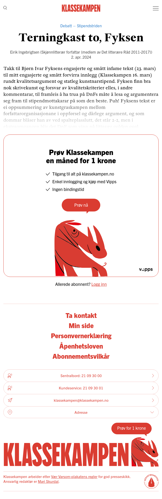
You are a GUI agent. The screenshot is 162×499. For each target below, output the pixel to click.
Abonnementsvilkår (81, 356)
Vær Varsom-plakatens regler (74, 476)
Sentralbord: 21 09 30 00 (81, 375)
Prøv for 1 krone (131, 428)
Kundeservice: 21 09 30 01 (81, 388)
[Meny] (156, 8)
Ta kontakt (81, 315)
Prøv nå (81, 205)
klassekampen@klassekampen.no (81, 400)
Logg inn (99, 284)
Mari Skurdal (48, 481)
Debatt (66, 25)
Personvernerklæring (81, 335)
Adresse (81, 412)
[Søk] (5, 8)
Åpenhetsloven (81, 346)
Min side (81, 325)
